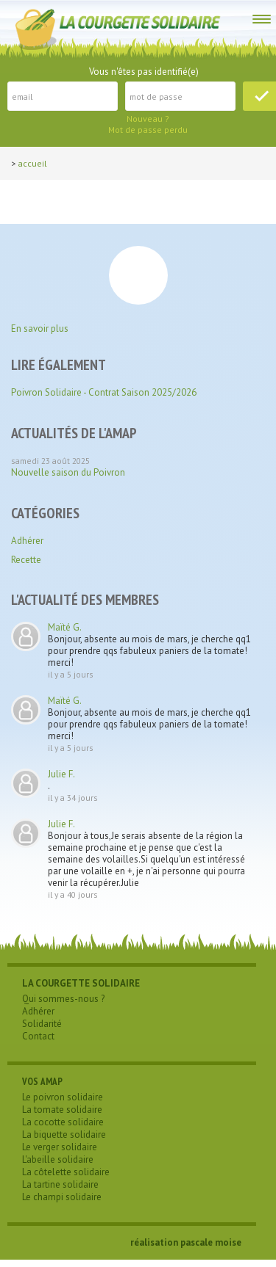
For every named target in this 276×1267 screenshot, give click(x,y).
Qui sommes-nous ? (63, 998)
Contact (38, 1036)
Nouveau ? (148, 118)
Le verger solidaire (59, 1147)
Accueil (32, 163)
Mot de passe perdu (148, 129)
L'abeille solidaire (57, 1159)
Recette (26, 559)
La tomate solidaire (62, 1109)
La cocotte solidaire (63, 1122)
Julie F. (61, 774)
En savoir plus (39, 328)
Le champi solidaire (62, 1197)
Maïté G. (65, 627)
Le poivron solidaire (62, 1097)
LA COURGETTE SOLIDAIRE (81, 983)
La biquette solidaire (64, 1134)
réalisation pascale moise (185, 1242)
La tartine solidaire (60, 1184)
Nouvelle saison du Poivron (68, 472)
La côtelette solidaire (66, 1172)
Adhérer (27, 540)
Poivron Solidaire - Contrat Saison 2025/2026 (104, 392)
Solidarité (42, 1023)
